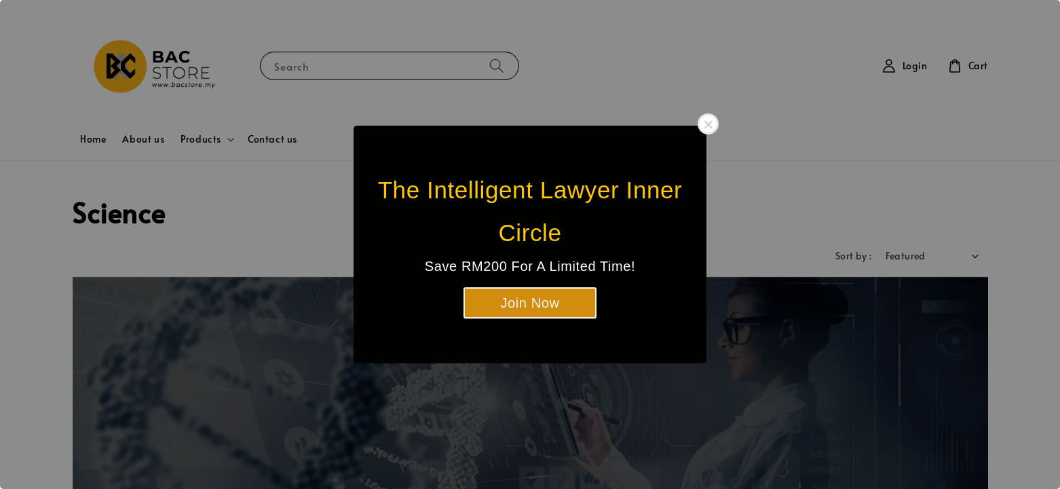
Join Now (529, 302)
